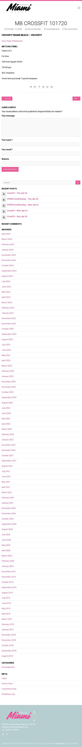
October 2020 (8, 519)
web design (59, 743)
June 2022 (6, 413)
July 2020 (6, 534)
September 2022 (9, 397)
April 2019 (6, 614)
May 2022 (6, 418)
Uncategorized (52, 29)
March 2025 (7, 239)
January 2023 (7, 376)
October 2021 (8, 455)
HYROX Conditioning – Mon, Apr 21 (23, 205)
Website (5, 159)
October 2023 (8, 329)
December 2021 (9, 445)
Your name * (7, 140)
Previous (7, 98)
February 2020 (8, 561)
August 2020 (7, 529)
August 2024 (7, 276)
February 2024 (8, 308)
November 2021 (9, 450)
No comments (71, 29)
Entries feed (7, 683)
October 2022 (8, 392)
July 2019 (6, 598)
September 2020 (9, 524)
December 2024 (9, 255)
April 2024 (6, 297)
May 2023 (6, 355)
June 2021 (6, 476)
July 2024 (6, 281)
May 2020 (6, 545)
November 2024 (9, 260)
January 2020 (7, 566)
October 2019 (8, 582)
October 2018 (8, 645)
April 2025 (6, 234)
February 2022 (8, 434)
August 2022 (7, 403)
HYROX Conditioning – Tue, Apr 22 (22, 199)
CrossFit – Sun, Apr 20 (17, 216)
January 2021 (7, 503)
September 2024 (9, 271)
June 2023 (6, 350)
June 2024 (6, 287)
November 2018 (9, 640)
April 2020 (6, 550)
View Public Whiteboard (12, 41)
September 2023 (9, 334)
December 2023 (9, 318)
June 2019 (6, 603)
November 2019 (9, 577)
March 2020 (7, 556)
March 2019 (7, 619)
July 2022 (6, 408)
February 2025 (8, 244)
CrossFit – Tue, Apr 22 (17, 193)
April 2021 (6, 487)
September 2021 (9, 461)
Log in (4, 678)
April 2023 (6, 360)
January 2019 (7, 629)
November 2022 (9, 387)
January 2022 (7, 439)
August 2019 (7, 593)
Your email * (7, 149)
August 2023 (7, 339)
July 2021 (6, 471)
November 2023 (9, 323)
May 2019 (6, 608)
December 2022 (9, 381)
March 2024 (7, 302)
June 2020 (6, 540)
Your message (8, 116)
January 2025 (7, 250)
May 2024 (6, 292)
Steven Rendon (34, 29)
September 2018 (9, 651)
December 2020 (9, 508)
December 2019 (9, 571)
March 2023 (7, 366)
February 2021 (8, 497)
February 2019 (8, 624)
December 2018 (9, 635)
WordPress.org (8, 694)
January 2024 (7, 313)
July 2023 (6, 345)
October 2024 (8, 265)
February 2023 (8, 371)
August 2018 (7, 656)
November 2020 (9, 513)
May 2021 (6, 482)
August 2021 (7, 466)
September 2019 (9, 587)
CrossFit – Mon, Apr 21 (17, 210)
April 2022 (6, 424)
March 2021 (7, 492)
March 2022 (7, 429)
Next (76, 98)
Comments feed (9, 689)
